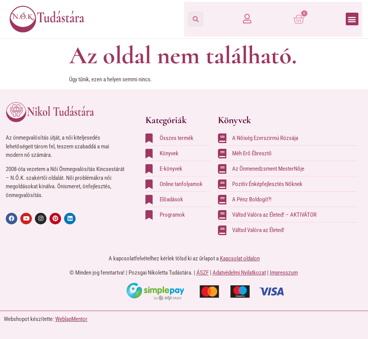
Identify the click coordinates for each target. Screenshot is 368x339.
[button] (195, 19)
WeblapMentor (71, 319)
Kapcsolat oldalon (240, 258)
